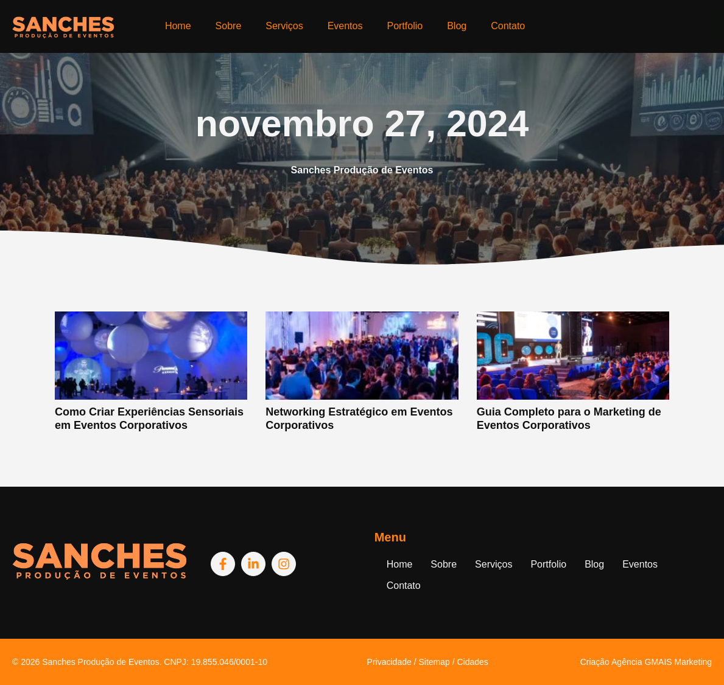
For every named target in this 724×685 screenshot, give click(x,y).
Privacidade (389, 662)
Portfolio (405, 26)
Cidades (472, 662)
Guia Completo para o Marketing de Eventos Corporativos (569, 418)
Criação (595, 662)
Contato (508, 26)
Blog (456, 26)
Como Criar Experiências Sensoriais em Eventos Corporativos (149, 418)
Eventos (345, 26)
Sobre (229, 26)
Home (178, 26)
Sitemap (433, 662)
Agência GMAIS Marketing (661, 662)
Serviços (284, 26)
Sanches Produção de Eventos (100, 662)
